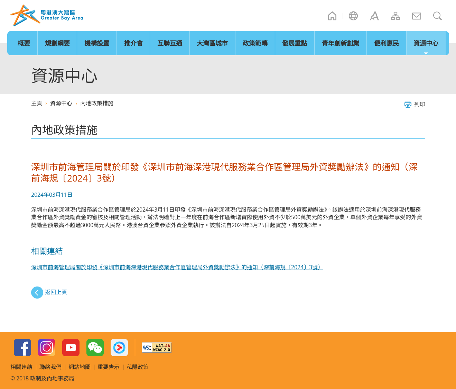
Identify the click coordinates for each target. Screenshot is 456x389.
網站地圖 (395, 15)
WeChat (95, 347)
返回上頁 (56, 292)
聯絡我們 (416, 15)
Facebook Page (22, 347)
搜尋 (437, 15)
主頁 (332, 15)
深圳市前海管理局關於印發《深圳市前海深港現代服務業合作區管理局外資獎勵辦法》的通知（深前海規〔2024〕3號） (177, 267)
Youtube (71, 347)
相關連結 (21, 367)
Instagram (46, 347)
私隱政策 (138, 367)
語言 (353, 15)
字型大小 (374, 15)
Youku (119, 347)
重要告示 (108, 367)
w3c (156, 347)
